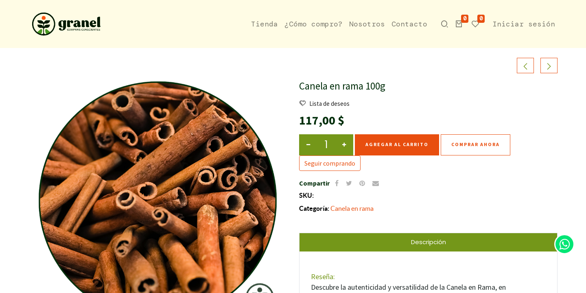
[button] (458, 24)
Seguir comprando (329, 163)
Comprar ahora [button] (475, 144)
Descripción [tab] (428, 241)
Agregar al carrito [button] (397, 144)
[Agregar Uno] (344, 144)
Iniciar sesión (523, 24)
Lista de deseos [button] (325, 103)
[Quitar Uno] (308, 144)
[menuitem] (263, 24)
